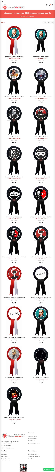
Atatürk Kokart (14, 137)
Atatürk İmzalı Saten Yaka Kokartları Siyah (41, 297)
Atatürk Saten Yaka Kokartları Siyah (41, 337)
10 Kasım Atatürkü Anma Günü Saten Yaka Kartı (14, 257)
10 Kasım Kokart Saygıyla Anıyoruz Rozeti (14, 96)
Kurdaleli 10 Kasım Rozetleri (40, 137)
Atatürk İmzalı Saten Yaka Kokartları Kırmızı (14, 337)
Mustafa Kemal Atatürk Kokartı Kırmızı (14, 56)
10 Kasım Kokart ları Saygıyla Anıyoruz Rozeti (41, 96)
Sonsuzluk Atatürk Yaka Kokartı (14, 217)
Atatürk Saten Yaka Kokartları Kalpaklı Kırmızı (14, 297)
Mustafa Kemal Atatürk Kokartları (41, 56)
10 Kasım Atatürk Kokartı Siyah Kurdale (14, 177)
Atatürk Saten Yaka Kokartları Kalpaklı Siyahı (41, 257)
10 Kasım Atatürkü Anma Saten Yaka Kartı (41, 217)
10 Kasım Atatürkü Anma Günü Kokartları (14, 417)
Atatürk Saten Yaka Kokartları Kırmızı (14, 377)
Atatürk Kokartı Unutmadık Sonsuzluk (41, 177)
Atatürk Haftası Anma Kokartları (41, 377)
